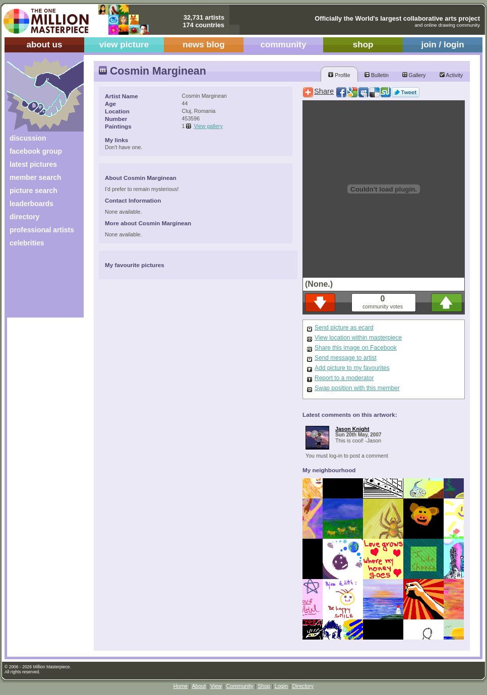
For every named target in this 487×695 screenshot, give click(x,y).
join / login (442, 44)
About (199, 686)
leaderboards (31, 204)
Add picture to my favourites (352, 367)
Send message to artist (346, 357)
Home (180, 686)
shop (363, 44)
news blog (203, 44)
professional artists (42, 230)
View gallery (208, 126)
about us (44, 44)
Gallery (414, 75)
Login (281, 686)
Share (324, 91)
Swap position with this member (357, 388)
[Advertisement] (38, 286)
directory (24, 217)
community (284, 44)
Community (240, 686)
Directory (303, 686)
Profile (339, 75)
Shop (264, 686)
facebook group (36, 151)
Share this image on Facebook (356, 347)
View (216, 686)
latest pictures (33, 164)
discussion (28, 138)
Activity (451, 75)
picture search (33, 190)
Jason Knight (352, 429)
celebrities (27, 243)
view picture (124, 44)
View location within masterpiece (358, 337)
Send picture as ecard (344, 327)
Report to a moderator (344, 378)
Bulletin (376, 75)
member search (35, 177)
